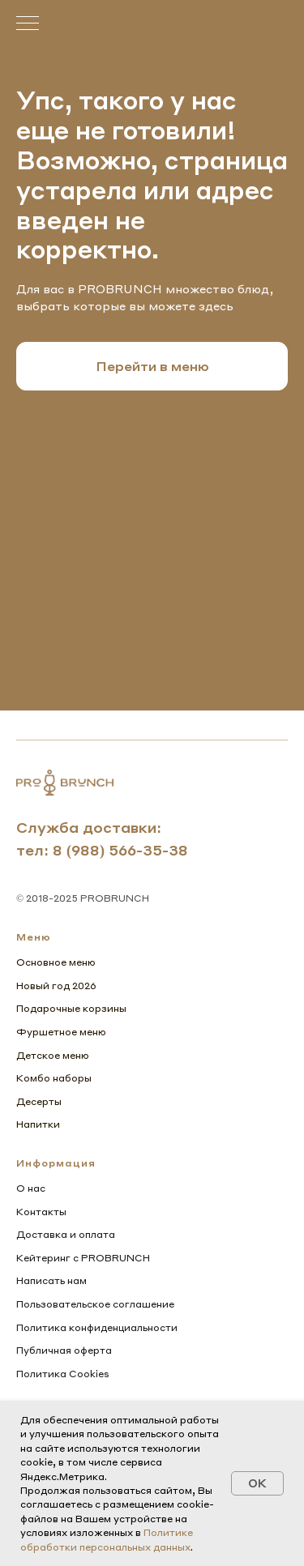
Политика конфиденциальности (97, 1327)
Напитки (38, 1124)
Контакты (41, 1211)
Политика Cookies (62, 1374)
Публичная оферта (64, 1350)
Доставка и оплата (65, 1234)
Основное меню (56, 962)
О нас (30, 1188)
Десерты (39, 1101)
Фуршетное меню (61, 1032)
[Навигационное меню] (27, 24)
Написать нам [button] (51, 1280)
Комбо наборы (54, 1078)
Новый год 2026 (56, 985)
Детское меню (52, 1055)
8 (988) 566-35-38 (120, 849)
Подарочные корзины (71, 1008)
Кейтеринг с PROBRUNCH (83, 1258)
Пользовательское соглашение (95, 1304)
